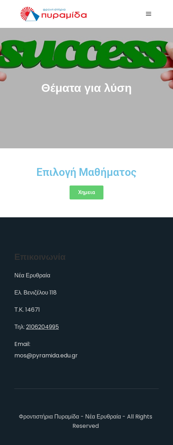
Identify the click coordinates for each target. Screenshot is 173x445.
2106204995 (42, 327)
